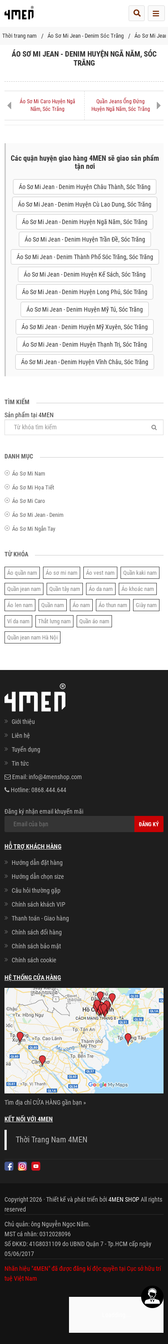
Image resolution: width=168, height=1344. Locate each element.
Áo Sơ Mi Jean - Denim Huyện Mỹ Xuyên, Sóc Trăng (85, 326)
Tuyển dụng (26, 749)
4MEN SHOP (123, 1199)
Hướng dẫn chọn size (38, 876)
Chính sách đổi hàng (37, 932)
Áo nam (81, 605)
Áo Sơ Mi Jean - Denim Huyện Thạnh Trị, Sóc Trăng (84, 344)
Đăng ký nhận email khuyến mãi (84, 820)
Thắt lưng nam (54, 621)
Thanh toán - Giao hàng (40, 918)
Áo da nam (101, 589)
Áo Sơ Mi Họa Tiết (33, 487)
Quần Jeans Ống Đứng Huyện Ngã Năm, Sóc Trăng (120, 105)
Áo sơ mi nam (62, 572)
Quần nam (52, 605)
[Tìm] (154, 427)
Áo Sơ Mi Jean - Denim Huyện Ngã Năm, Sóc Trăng (84, 221)
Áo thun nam (113, 605)
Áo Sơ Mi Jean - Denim (38, 514)
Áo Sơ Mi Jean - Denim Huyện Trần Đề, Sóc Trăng (85, 239)
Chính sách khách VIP (38, 904)
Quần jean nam (24, 589)
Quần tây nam (64, 589)
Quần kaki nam (140, 572)
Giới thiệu (23, 721)
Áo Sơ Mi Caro (28, 501)
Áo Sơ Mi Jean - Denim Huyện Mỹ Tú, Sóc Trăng (84, 309)
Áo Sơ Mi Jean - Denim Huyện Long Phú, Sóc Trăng (84, 291)
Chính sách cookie (34, 960)
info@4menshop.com (55, 776)
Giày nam (146, 605)
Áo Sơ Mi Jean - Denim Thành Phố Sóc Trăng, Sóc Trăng (85, 256)
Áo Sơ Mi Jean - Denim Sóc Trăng (85, 35)
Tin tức (20, 763)
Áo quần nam (22, 572)
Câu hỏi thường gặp (36, 890)
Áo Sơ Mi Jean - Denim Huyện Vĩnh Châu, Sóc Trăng (84, 362)
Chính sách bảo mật (36, 946)
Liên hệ (21, 735)
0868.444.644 (48, 789)
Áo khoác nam (137, 589)
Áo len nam (20, 605)
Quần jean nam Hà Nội (32, 637)
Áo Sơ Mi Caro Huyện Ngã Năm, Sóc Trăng (47, 105)
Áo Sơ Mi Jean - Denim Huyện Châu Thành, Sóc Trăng (85, 186)
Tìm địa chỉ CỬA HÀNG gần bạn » (45, 1102)
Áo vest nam (100, 572)
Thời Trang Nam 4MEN (51, 1139)
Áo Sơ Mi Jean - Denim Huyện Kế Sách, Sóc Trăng (85, 274)
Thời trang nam (19, 35)
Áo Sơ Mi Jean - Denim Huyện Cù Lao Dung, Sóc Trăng (84, 204)
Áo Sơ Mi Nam (28, 473)
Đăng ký (149, 824)
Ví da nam (18, 621)
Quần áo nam (94, 621)
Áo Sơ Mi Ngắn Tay (33, 528)
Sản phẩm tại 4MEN (84, 423)
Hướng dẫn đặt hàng (37, 862)
